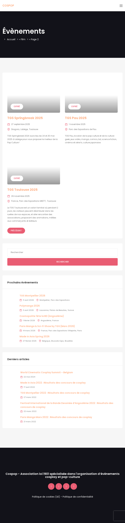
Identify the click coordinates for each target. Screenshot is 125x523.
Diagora (15, 129)
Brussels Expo (57, 341)
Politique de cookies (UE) (46, 496)
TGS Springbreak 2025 (25, 118)
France (14, 201)
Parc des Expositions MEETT (32, 201)
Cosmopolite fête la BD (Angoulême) (42, 316)
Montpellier (45, 300)
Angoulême (46, 320)
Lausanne (44, 310)
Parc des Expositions (60, 300)
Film (23, 39)
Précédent (16, 230)
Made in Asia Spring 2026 (34, 336)
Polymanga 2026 (30, 305)
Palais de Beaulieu (58, 310)
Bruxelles (69, 341)
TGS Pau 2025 (76, 118)
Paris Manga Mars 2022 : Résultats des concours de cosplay (56, 417)
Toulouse (33, 129)
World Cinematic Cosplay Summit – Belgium (46, 372)
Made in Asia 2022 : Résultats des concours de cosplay (53, 382)
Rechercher (62, 261)
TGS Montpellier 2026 (32, 295)
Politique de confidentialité (78, 496)
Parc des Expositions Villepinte (62, 330)
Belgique (46, 341)
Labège (24, 129)
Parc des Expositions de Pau (82, 129)
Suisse (71, 310)
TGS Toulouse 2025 (22, 190)
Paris (79, 330)
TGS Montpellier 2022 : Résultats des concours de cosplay (55, 392)
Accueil (11, 39)
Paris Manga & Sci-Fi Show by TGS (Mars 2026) (47, 326)
